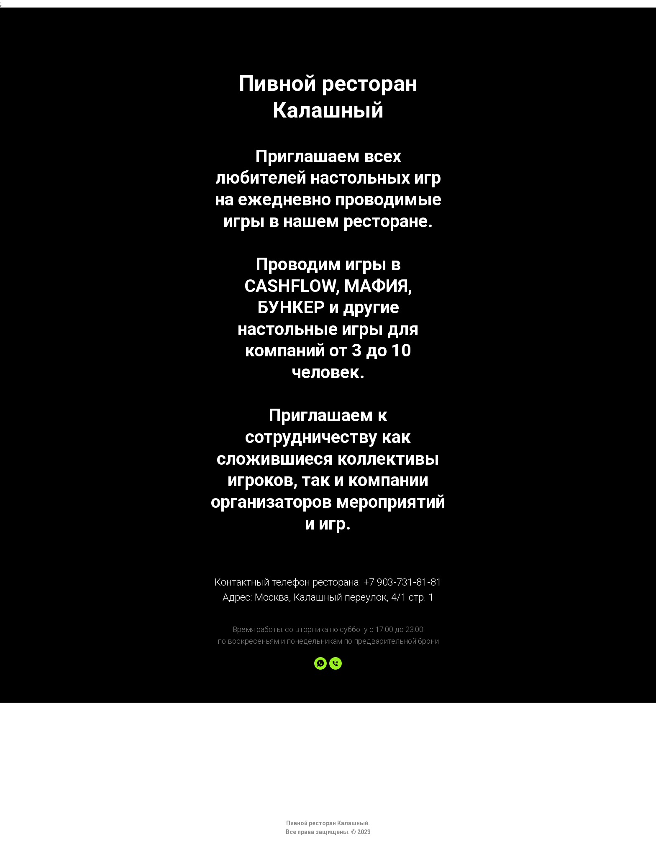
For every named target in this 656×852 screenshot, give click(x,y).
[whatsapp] (320, 663)
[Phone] (335, 663)
